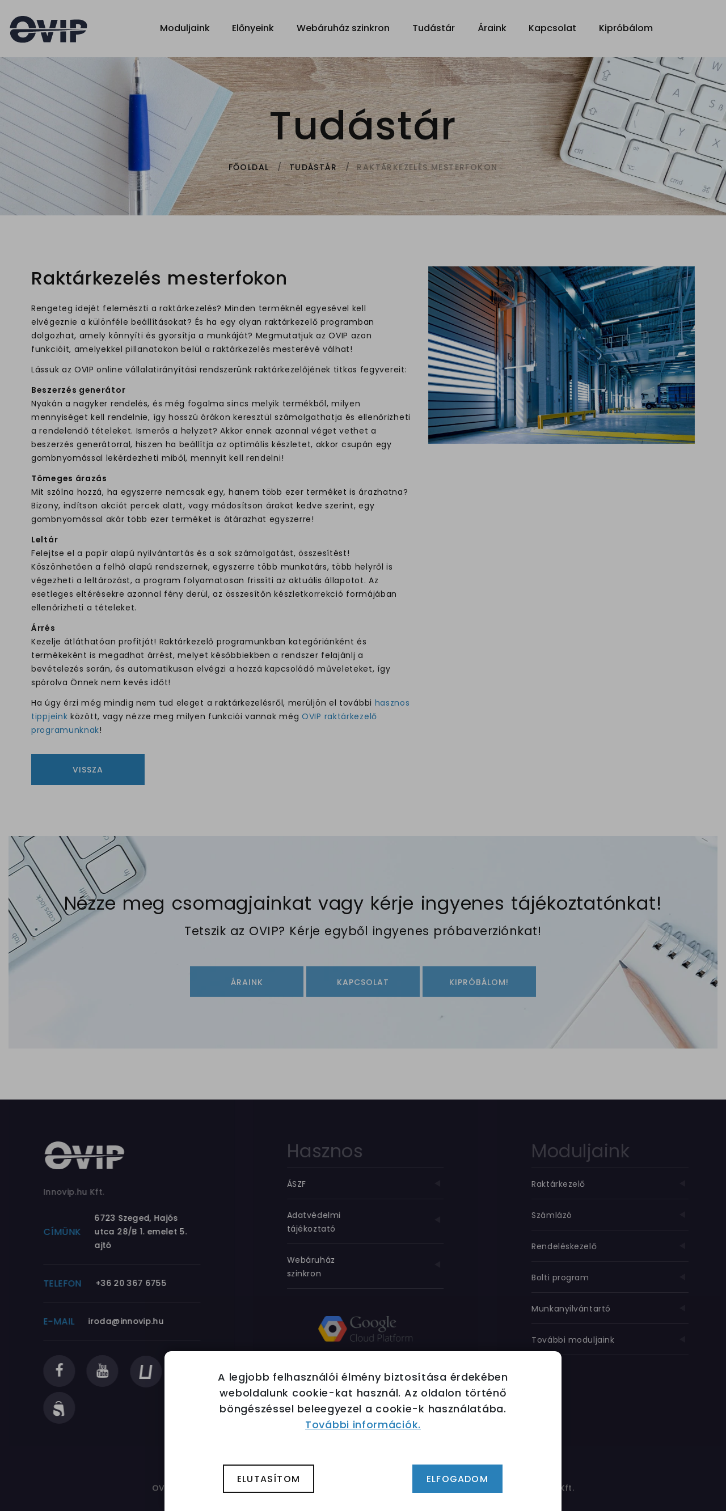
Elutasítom (268, 1478)
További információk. (363, 1424)
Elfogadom (457, 1478)
